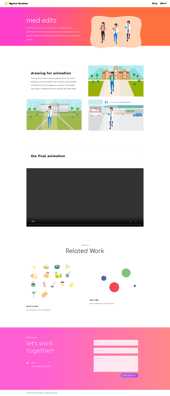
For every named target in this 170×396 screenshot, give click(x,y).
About (163, 3)
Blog (154, 3)
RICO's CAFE (32, 306)
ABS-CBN (94, 300)
